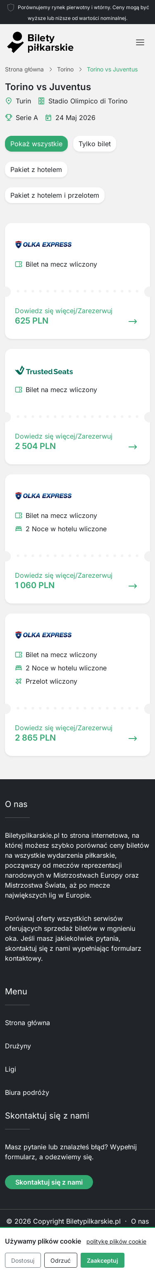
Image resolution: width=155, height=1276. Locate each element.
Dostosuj (22, 1260)
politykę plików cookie (116, 1241)
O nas (140, 1221)
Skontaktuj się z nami (49, 1182)
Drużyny (18, 1046)
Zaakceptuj (102, 1260)
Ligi (10, 1069)
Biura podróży (27, 1092)
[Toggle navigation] (140, 42)
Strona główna (27, 1022)
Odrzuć (60, 1260)
